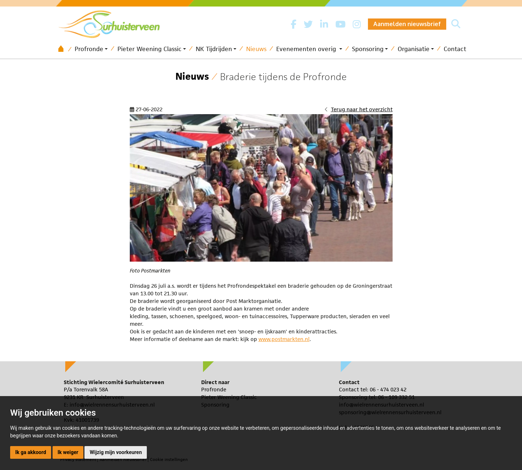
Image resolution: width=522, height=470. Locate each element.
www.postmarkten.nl (284, 339)
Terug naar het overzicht (362, 109)
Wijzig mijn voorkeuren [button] (116, 452)
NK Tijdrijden (214, 49)
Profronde (89, 49)
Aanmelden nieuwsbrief (407, 24)
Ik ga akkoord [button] (30, 452)
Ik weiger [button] (68, 452)
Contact (455, 49)
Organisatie (414, 49)
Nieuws (256, 49)
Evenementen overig (307, 49)
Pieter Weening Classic (149, 49)
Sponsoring (368, 49)
